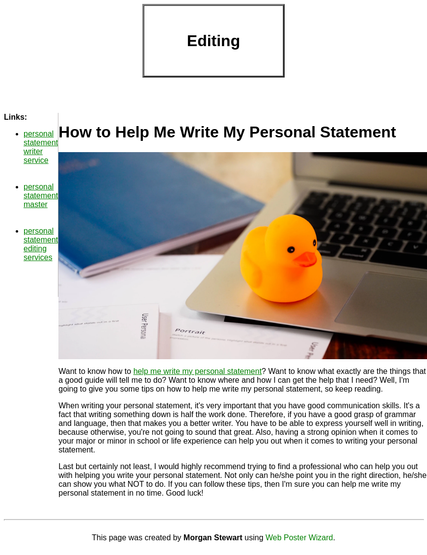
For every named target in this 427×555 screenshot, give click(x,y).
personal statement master (41, 196)
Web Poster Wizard (299, 537)
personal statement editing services (41, 244)
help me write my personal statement (197, 371)
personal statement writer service (41, 147)
